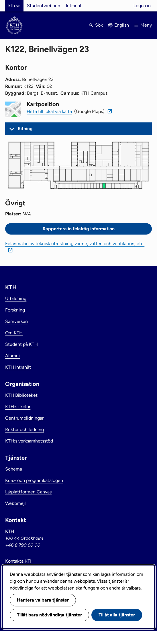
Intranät (74, 5)
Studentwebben (43, 5)
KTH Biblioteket (21, 395)
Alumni (12, 355)
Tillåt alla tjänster (117, 615)
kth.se (14, 5)
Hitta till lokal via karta (49, 111)
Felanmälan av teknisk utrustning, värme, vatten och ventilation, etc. (74, 243)
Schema (13, 469)
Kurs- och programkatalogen (34, 480)
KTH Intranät (18, 367)
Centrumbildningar (24, 418)
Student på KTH (21, 344)
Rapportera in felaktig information (79, 228)
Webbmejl (15, 503)
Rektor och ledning (24, 429)
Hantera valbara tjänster (43, 600)
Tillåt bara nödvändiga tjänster (49, 615)
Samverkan (16, 321)
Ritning (25, 128)
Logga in (142, 5)
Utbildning (15, 298)
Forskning (15, 310)
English (121, 25)
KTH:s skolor (17, 406)
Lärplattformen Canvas (28, 492)
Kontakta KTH (19, 561)
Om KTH (14, 333)
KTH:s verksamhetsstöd (29, 441)
